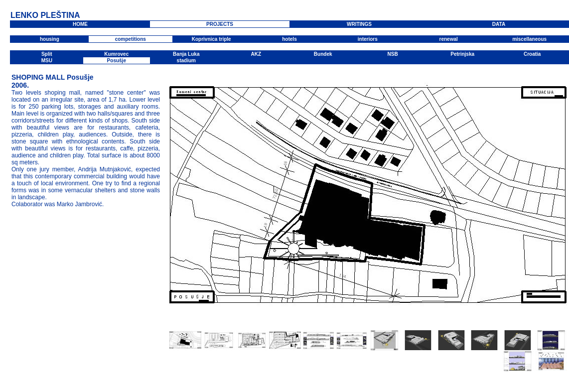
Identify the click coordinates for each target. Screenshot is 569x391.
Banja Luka (186, 54)
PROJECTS (219, 24)
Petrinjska (462, 54)
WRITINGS (359, 24)
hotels (289, 39)
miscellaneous (529, 39)
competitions (130, 39)
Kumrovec (116, 54)
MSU (46, 60)
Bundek (323, 54)
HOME (80, 24)
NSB (393, 54)
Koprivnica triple (211, 39)
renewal (448, 39)
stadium (186, 60)
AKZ (256, 54)
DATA (498, 24)
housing (49, 39)
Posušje (116, 60)
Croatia (532, 54)
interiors (368, 39)
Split (46, 54)
